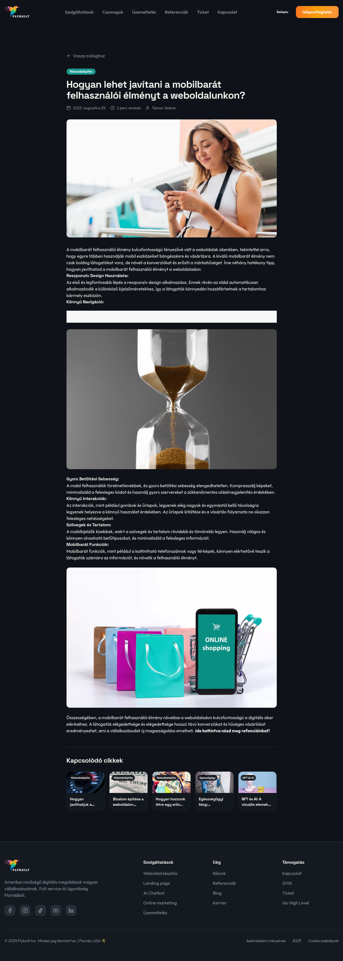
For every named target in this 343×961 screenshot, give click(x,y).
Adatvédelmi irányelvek (266, 940)
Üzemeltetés (144, 12)
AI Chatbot (154, 893)
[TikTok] (40, 910)
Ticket (203, 12)
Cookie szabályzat (323, 940)
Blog (217, 893)
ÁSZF (296, 940)
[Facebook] (9, 910)
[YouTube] (55, 910)
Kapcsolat (227, 12)
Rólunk (219, 873)
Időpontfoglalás (317, 12)
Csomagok (112, 12)
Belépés (282, 12)
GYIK (287, 883)
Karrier (220, 903)
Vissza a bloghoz (86, 55)
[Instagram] (25, 910)
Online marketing (160, 903)
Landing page (156, 883)
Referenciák (176, 12)
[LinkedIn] (71, 910)
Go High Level (295, 903)
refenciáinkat (255, 730)
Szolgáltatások (79, 12)
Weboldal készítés (160, 873)
